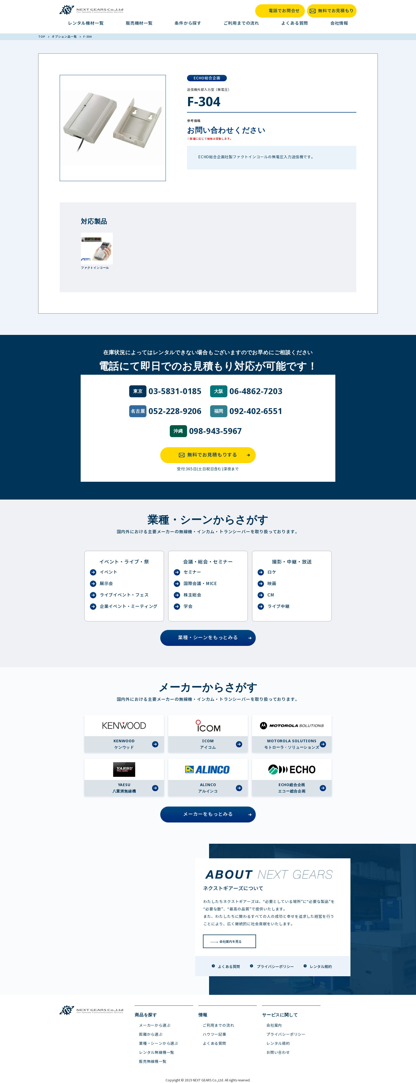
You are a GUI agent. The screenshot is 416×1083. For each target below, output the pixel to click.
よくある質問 (294, 23)
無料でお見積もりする (216, 455)
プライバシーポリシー (286, 1034)
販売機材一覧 (139, 23)
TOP (42, 37)
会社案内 (274, 1025)
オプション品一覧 (64, 37)
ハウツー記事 (214, 1034)
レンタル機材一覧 (85, 23)
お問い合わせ (278, 1052)
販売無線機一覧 (153, 1061)
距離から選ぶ (151, 1034)
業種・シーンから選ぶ (158, 1043)
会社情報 (339, 23)
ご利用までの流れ (241, 23)
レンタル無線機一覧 (156, 1052)
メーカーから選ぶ (154, 1025)
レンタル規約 (278, 1043)
